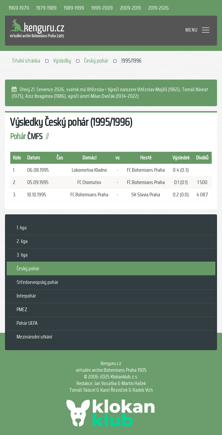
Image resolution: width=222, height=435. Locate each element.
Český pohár (96, 60)
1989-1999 (74, 8)
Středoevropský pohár (37, 282)
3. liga (22, 255)
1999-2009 (102, 8)
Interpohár (26, 296)
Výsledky (62, 60)
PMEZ (22, 309)
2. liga (22, 241)
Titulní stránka (26, 60)
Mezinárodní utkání (34, 336)
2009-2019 (130, 8)
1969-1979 (19, 8)
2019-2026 (158, 8)
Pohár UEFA (27, 323)
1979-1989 (46, 8)
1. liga (22, 227)
